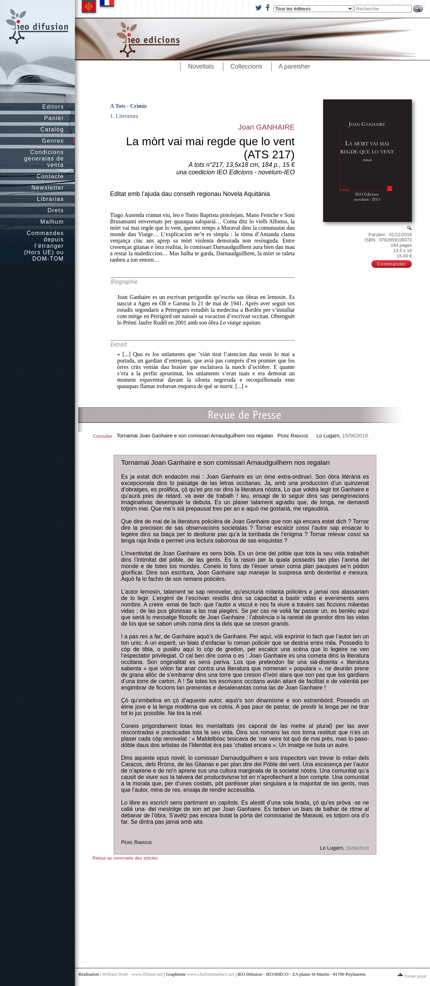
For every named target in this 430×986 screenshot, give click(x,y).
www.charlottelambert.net (210, 974)
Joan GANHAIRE (266, 127)
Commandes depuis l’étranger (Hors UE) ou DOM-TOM (44, 246)
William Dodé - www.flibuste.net (132, 974)
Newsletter (47, 188)
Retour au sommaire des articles (125, 858)
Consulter (103, 436)
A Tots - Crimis (128, 106)
